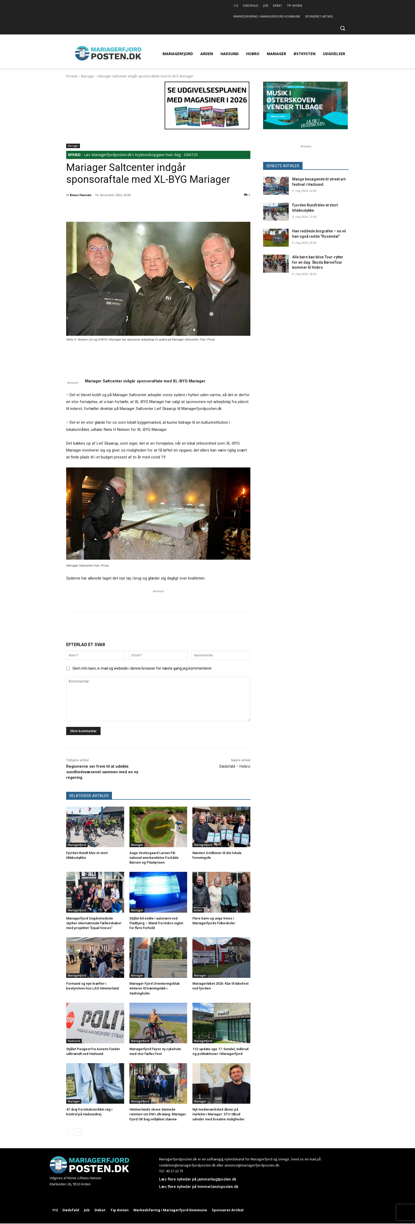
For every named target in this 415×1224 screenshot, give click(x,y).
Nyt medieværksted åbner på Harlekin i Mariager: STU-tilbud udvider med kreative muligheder (218, 1114)
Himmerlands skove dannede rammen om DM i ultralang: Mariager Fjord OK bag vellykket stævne (157, 1114)
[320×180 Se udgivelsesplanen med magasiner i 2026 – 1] (207, 128)
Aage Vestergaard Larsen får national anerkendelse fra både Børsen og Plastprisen (154, 857)
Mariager (87, 76)
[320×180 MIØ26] (305, 128)
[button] (342, 28)
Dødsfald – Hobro (234, 766)
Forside (72, 76)
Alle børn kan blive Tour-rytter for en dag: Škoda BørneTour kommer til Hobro (317, 262)
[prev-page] (69, 1132)
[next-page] (78, 1132)
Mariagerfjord (77, 845)
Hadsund (74, 1041)
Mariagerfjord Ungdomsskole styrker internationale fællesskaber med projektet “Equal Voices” (93, 923)
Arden (198, 910)
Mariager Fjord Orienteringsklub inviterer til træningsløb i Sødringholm (154, 988)
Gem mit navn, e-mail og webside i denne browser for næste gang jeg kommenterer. (142, 668)
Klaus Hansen (81, 195)
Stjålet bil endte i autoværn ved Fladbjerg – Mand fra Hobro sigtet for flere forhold (156, 923)
